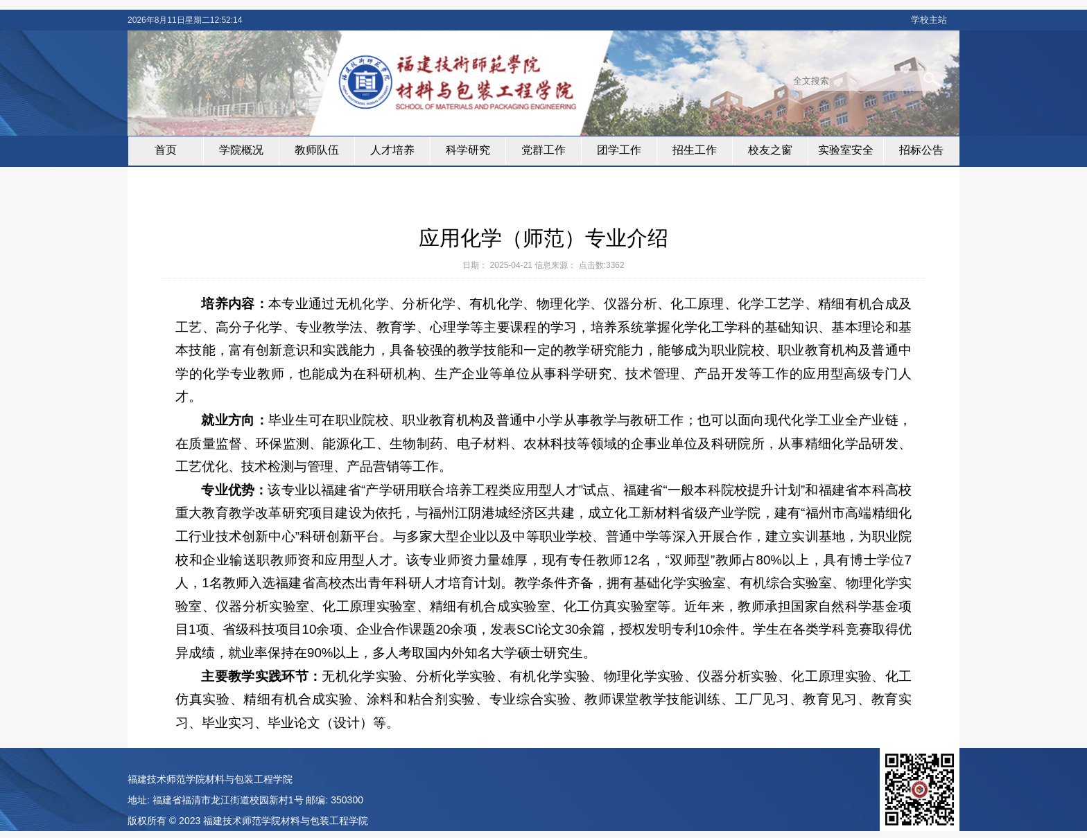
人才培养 (392, 150)
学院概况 (241, 150)
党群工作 (543, 150)
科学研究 (468, 150)
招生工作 (694, 150)
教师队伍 (317, 150)
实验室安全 (845, 150)
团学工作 (619, 150)
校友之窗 (770, 150)
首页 (166, 150)
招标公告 (921, 150)
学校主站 (929, 20)
